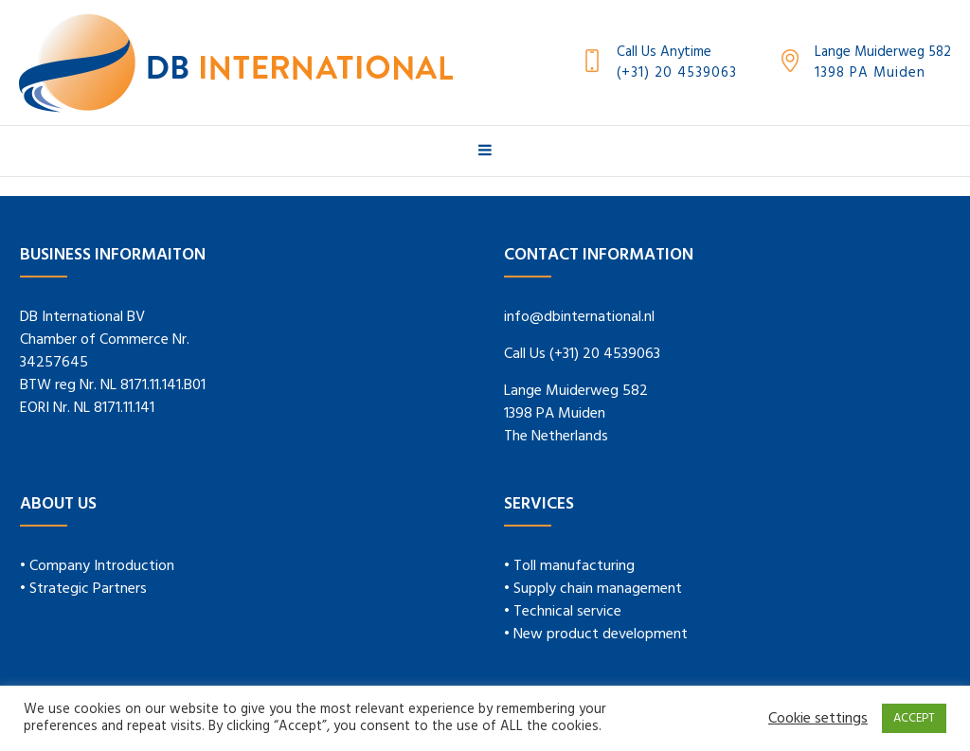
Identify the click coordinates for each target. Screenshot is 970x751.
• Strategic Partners (83, 589)
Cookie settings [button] (818, 718)
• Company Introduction (97, 566)
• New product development (596, 634)
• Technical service (562, 611)
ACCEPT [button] (914, 718)
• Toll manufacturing (569, 566)
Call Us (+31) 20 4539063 (582, 354)
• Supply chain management (593, 589)
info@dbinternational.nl (579, 317)
